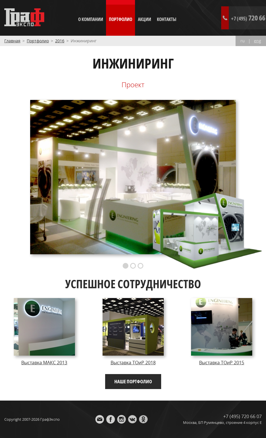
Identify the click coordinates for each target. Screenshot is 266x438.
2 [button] (133, 266)
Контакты (166, 19)
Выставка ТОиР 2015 (221, 362)
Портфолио (120, 19)
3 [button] (140, 266)
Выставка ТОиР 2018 (133, 362)
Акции (144, 19)
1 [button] (125, 266)
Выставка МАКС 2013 (44, 362)
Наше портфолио (133, 381)
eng (257, 41)
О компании (90, 19)
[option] (133, 177)
